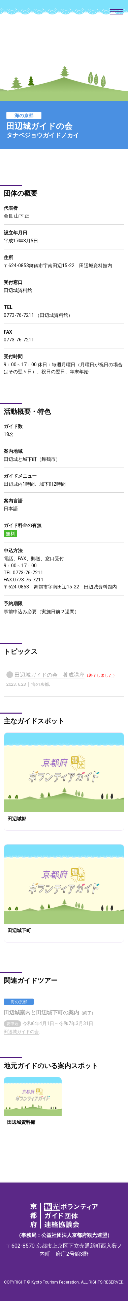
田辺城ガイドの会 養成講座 (49, 675)
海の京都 (40, 684)
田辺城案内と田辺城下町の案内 (41, 1012)
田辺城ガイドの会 (21, 1031)
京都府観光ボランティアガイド (64, 40)
